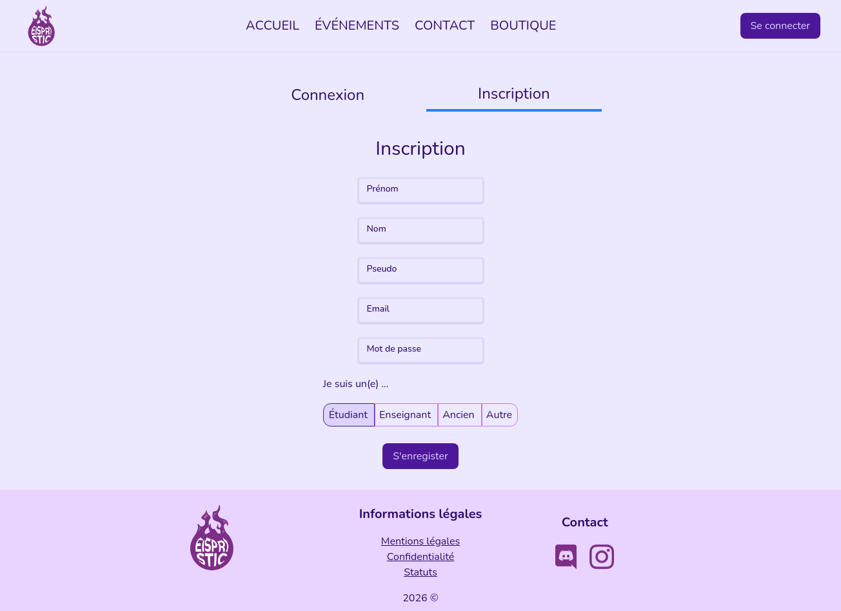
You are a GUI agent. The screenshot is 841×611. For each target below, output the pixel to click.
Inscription (514, 93)
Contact (585, 522)
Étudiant (349, 414)
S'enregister (420, 456)
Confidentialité (420, 557)
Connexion (327, 95)
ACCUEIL (272, 25)
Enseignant (406, 414)
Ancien (459, 414)
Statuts (420, 572)
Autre (499, 414)
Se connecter (781, 26)
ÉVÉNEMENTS (357, 25)
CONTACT (445, 25)
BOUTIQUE (523, 25)
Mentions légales (420, 541)
